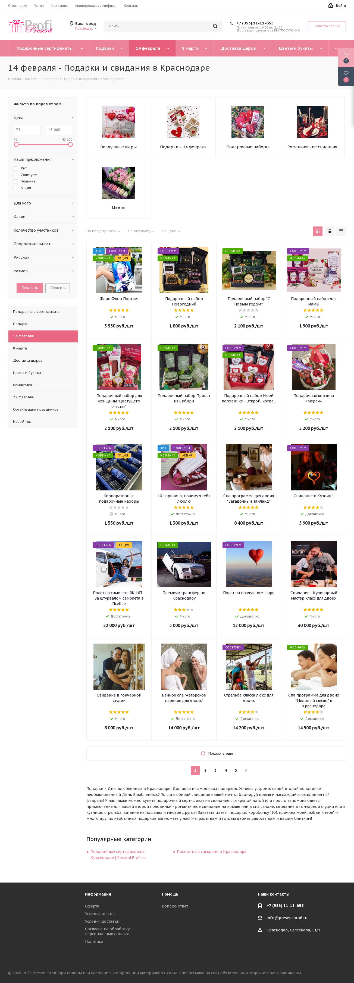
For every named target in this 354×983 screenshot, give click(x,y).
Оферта (92, 906)
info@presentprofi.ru (287, 918)
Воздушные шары (118, 146)
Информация (98, 894)
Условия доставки (102, 921)
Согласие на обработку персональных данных (107, 931)
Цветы (118, 207)
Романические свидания (312, 146)
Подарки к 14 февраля (183, 146)
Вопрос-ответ (175, 906)
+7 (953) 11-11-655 (255, 23)
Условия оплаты (100, 913)
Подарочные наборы (247, 146)
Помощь (170, 894)
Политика (94, 941)
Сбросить (57, 287)
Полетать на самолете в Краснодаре (211, 851)
